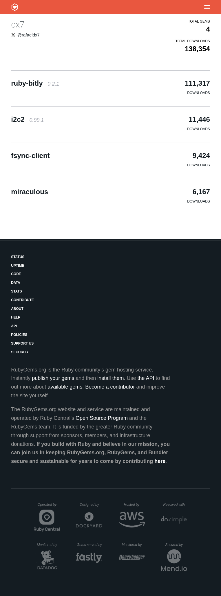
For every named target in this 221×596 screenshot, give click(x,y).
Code (16, 274)
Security (20, 352)
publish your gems (53, 378)
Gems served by (90, 545)
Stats (16, 291)
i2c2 (27, 119)
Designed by (91, 505)
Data (15, 283)
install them (110, 378)
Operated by (48, 507)
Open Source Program (102, 418)
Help (15, 317)
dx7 (17, 24)
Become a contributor (110, 387)
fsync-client (30, 155)
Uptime (17, 266)
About (17, 309)
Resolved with (175, 505)
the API (145, 378)
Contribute (22, 300)
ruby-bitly (35, 83)
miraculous (29, 192)
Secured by (176, 545)
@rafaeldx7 (28, 34)
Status (17, 257)
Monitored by (48, 545)
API (14, 326)
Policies (19, 335)
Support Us (22, 343)
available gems (65, 387)
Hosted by (134, 505)
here (159, 461)
